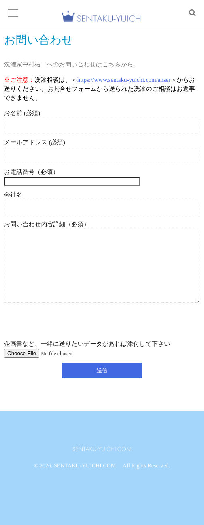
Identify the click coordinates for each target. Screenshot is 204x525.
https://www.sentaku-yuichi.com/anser (124, 80)
